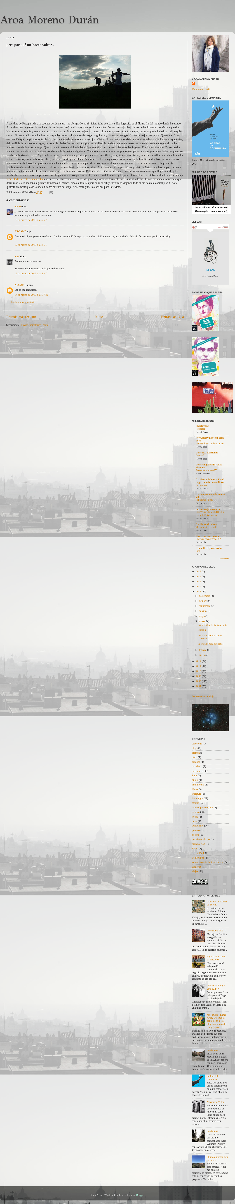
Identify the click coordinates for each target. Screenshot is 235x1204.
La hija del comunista (212, 1077)
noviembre (205, 595)
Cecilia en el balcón (206, 524)
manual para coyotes (202, 807)
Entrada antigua (172, 317)
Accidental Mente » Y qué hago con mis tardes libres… (211, 481)
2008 (199, 681)
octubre (203, 600)
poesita (195, 834)
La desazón (201, 485)
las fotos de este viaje (203, 696)
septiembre (205, 605)
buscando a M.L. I (216, 930)
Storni (195, 848)
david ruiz (197, 766)
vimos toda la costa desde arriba (24, 179)
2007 (199, 686)
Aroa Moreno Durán (49, 19)
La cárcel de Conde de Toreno (217, 903)
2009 (199, 676)
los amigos (197, 798)
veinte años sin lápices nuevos (207, 862)
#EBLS (202, 630)
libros (195, 789)
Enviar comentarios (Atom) (35, 324)
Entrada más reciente (21, 317)
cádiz (194, 757)
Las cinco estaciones (207, 452)
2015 (199, 581)
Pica (198, 551)
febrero (203, 649)
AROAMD (20, 231)
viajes (195, 871)
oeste (194, 821)
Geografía (201, 455)
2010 (199, 671)
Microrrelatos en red (206, 527)
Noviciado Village (216, 1101)
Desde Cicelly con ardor (209, 548)
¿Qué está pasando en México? (216, 958)
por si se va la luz (201, 839)
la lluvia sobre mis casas (211, 643)
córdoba (196, 761)
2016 (199, 576)
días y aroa (197, 771)
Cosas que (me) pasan (208, 536)
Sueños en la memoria (208, 509)
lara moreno (198, 784)
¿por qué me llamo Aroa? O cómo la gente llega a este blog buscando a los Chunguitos (217, 1020)
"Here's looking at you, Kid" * (216, 987)
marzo (202, 621)
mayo (202, 616)
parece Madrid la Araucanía (212, 625)
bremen (196, 752)
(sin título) (212, 1050)
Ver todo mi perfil (201, 89)
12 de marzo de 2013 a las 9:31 (31, 244)
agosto (202, 610)
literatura (196, 793)
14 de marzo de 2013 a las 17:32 (31, 294)
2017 (199, 571)
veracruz (196, 866)
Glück (195, 780)
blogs (195, 748)
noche (195, 816)
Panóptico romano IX (206, 470)
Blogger (140, 1195)
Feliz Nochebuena (204, 500)
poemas (196, 830)
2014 (199, 586)
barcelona (197, 743)
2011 (199, 666)
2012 (199, 661)
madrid (195, 802)
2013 (199, 591)
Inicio (99, 317)
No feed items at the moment (210, 443)
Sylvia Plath (198, 853)
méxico (195, 812)
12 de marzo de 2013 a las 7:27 (31, 219)
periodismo (198, 825)
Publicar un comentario (23, 302)
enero (202, 654)
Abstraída (200, 428)
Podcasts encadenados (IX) (209, 539)
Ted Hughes (198, 857)
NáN (17, 256)
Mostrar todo (224, 558)
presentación (198, 843)
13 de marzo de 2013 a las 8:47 (31, 273)
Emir (194, 775)
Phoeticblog (202, 425)
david (18, 206)
